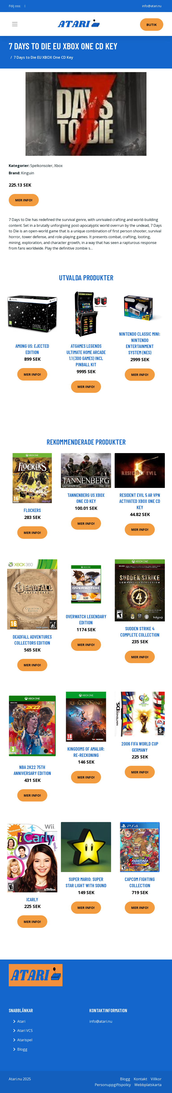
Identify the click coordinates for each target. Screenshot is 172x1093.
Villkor (156, 1078)
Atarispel (24, 1039)
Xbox (58, 165)
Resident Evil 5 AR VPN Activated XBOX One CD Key (139, 501)
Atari (21, 1021)
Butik (151, 24)
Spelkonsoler (41, 165)
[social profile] (25, 6)
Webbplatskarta (147, 1084)
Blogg (22, 1049)
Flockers (32, 510)
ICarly (32, 899)
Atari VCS (25, 1030)
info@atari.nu (151, 6)
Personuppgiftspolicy (113, 1084)
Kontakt (140, 1078)
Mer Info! (23, 200)
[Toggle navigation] (15, 24)
